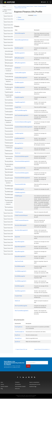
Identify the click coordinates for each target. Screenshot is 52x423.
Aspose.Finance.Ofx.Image (10, 36)
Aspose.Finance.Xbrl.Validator (10, 254)
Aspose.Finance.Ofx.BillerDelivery (11, 21)
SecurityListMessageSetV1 (11, 164)
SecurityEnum (9, 158)
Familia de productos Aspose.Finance (25, 6)
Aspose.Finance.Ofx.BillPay (10, 27)
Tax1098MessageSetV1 (10, 188)
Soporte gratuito (4, 410)
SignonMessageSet (9, 169)
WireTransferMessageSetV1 (11, 210)
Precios (2, 408)
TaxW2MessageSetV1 (10, 200)
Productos (17, 406)
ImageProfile (8, 97)
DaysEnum (8, 81)
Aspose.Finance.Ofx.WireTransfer (11, 230)
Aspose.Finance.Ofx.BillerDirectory (11, 24)
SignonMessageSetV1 (10, 172)
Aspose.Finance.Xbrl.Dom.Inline (11, 242)
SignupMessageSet (9, 175)
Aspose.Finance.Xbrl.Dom (9, 236)
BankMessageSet (9, 57)
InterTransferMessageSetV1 (11, 102)
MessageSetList (8, 120)
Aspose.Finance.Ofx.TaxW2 (10, 227)
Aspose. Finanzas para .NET (40, 6)
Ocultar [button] (33, 15)
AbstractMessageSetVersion (11, 54)
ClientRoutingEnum (9, 73)
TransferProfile (9, 202)
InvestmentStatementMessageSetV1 (13, 108)
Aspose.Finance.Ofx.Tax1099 (10, 224)
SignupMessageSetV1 (10, 178)
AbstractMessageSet (9, 51)
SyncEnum (8, 182)
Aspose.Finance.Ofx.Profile (10, 48)
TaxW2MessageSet (9, 197)
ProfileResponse (8, 150)
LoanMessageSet (9, 111)
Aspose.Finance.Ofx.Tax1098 (10, 221)
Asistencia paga (32, 410)
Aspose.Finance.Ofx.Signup (10, 218)
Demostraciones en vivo (34, 408)
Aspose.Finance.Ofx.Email (9, 33)
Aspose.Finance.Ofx (8, 16)
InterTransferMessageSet (10, 99)
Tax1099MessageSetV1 (10, 194)
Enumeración (21, 19)
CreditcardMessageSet (10, 76)
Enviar (28, 390)
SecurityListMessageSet (10, 161)
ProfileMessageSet (9, 142)
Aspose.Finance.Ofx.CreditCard (11, 30)
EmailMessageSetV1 (9, 87)
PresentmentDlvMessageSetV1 (11, 137)
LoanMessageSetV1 (9, 114)
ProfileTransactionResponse (11, 156)
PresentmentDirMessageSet (11, 125)
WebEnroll (8, 204)
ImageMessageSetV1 (9, 95)
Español (43, 2)
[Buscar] (7, 6)
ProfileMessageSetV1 (9, 145)
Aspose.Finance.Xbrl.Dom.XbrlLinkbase (12, 248)
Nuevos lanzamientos (34, 406)
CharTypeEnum (8, 68)
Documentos (18, 408)
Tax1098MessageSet (9, 185)
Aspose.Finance (8, 13)
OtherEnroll (8, 122)
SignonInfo (8, 166)
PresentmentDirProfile (9, 131)
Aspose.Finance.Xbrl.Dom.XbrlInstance (12, 245)
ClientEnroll (8, 70)
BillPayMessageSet (9, 62)
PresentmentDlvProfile (10, 139)
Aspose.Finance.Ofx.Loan (9, 45)
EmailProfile (8, 89)
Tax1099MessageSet (9, 191)
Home (15, 6)
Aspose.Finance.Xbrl (8, 233)
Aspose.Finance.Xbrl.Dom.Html (10, 239)
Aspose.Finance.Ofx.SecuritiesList (11, 213)
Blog (2, 412)
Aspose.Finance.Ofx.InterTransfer (11, 39)
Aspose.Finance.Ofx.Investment (11, 42)
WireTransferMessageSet (10, 207)
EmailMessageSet (9, 84)
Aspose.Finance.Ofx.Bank (9, 19)
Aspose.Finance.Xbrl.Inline (9, 251)
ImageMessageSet (9, 92)
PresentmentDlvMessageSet (11, 134)
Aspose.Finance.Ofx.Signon (10, 216)
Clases (19, 17)
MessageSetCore (8, 117)
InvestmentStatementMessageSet (12, 105)
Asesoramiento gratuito (20, 410)
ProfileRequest (9, 147)
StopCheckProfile (8, 180)
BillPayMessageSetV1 (10, 65)
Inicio (2, 406)
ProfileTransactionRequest (10, 153)
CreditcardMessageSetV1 (10, 79)
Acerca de (17, 412)
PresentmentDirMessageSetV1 (11, 128)
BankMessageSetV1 (9, 60)
